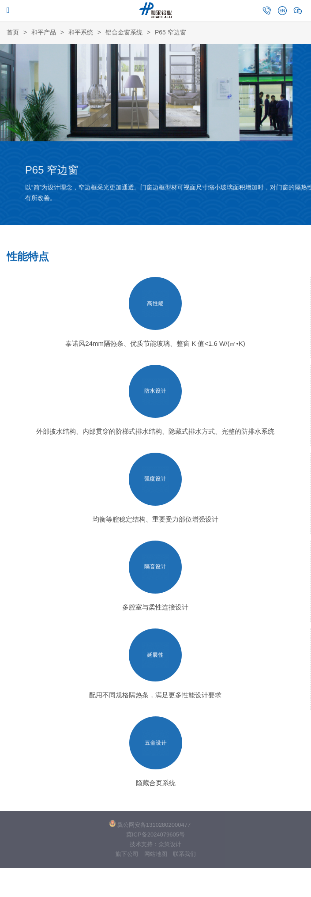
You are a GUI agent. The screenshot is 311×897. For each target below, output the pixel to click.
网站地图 (155, 854)
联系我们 (184, 854)
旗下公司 (127, 854)
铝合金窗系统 (123, 32)
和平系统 (80, 32)
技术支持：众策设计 (155, 844)
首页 (13, 32)
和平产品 (43, 32)
